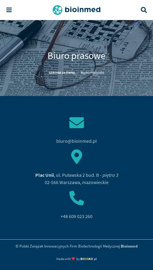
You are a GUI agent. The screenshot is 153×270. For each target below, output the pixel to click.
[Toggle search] (143, 10)
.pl (88, 259)
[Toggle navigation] (9, 10)
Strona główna (62, 72)
